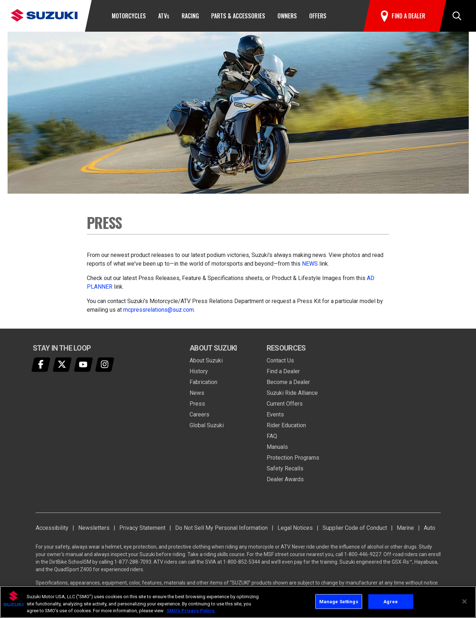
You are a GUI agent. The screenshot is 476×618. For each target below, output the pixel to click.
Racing (190, 16)
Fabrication (203, 382)
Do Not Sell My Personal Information (221, 527)
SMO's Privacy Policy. (190, 610)
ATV (163, 16)
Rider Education (286, 425)
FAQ (272, 436)
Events (275, 414)
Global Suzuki (207, 425)
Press (197, 403)
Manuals (277, 446)
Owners (287, 16)
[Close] (464, 601)
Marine (405, 527)
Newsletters (94, 527)
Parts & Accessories (238, 16)
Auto (429, 527)
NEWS (310, 263)
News (197, 392)
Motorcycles (129, 16)
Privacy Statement (142, 527)
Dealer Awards (285, 479)
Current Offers (285, 403)
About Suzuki (206, 360)
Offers (317, 16)
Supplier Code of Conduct (354, 527)
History (199, 371)
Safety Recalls (285, 468)
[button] (457, 16)
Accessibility (52, 527)
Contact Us (280, 360)
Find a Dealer (283, 371)
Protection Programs (293, 457)
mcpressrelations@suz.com (158, 309)
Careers (199, 414)
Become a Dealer (288, 382)
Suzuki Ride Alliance (292, 392)
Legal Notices (295, 527)
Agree (390, 601)
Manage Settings (338, 601)
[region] (238, 602)
